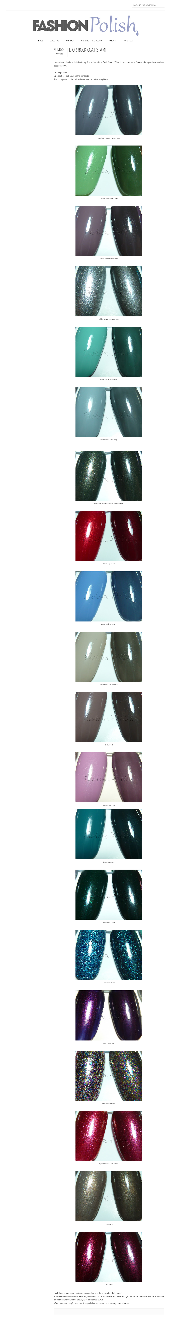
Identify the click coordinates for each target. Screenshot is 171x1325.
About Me (54, 41)
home (40, 41)
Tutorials (128, 41)
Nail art (112, 41)
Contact (70, 41)
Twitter (16, 5)
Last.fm (51, 5)
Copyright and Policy (91, 41)
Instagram (30, 5)
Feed (65, 5)
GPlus (44, 5)
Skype (58, 5)
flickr (23, 5)
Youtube (37, 5)
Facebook (9, 5)
